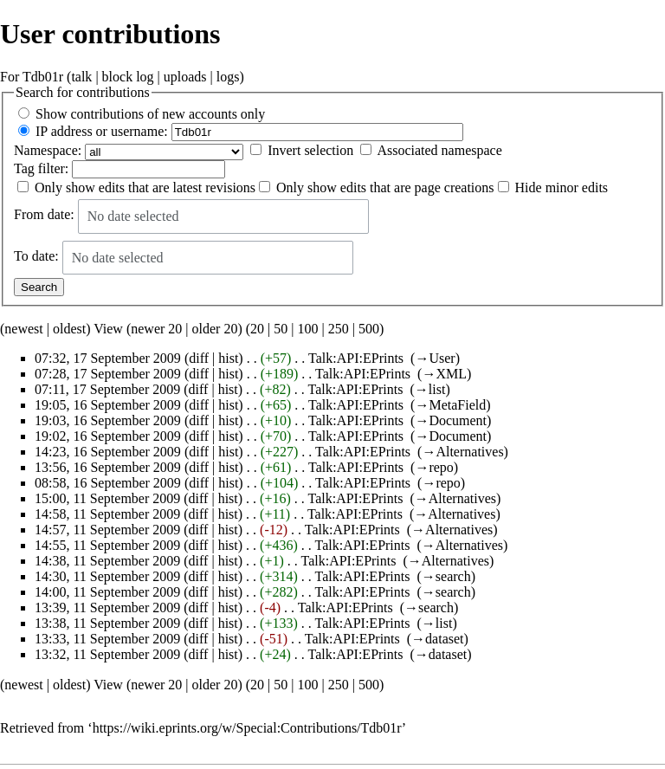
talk (81, 76)
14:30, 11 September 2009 (107, 576)
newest (23, 328)
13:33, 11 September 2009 (107, 638)
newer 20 (156, 328)
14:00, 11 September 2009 (107, 592)
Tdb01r (43, 76)
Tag (24, 168)
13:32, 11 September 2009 (107, 654)
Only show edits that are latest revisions (145, 187)
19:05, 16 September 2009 (108, 404)
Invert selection (310, 150)
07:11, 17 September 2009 (107, 389)
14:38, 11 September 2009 (107, 560)
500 (368, 328)
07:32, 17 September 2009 (108, 358)
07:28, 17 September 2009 (108, 373)
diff (199, 358)
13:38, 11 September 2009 (107, 623)
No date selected (133, 216)
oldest (69, 328)
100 (307, 328)
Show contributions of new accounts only (150, 114)
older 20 (215, 328)
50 (280, 328)
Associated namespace (439, 150)
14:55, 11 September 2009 (107, 545)
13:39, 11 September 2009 (107, 607)
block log (128, 76)
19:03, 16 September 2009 (108, 420)
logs (228, 76)
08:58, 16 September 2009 (108, 482)
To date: (36, 256)
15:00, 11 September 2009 (107, 498)
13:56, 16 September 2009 (108, 467)
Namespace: (47, 150)
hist (228, 358)
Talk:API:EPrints (356, 358)
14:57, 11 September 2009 (107, 529)
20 (257, 328)
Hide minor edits (562, 187)
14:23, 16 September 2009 (108, 451)
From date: (44, 215)
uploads (185, 76)
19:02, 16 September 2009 (108, 436)
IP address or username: (102, 131)
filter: (41, 168)
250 (338, 328)
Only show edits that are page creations (385, 187)
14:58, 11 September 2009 (107, 514)
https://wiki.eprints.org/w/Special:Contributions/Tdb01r (247, 728)
